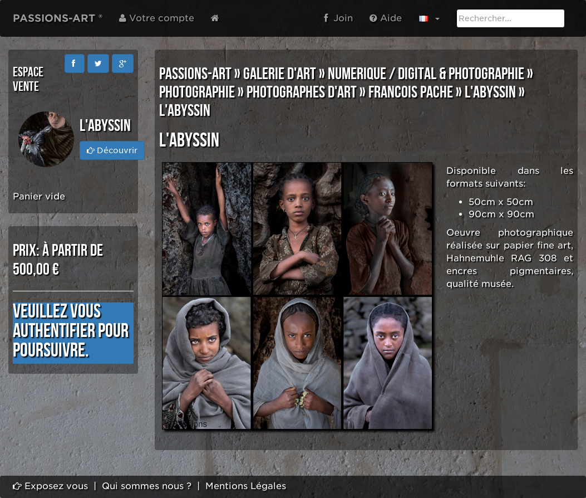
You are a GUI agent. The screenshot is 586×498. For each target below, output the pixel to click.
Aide (386, 18)
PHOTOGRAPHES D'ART (302, 92)
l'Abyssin (490, 92)
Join (338, 18)
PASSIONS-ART (195, 74)
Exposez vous (50, 486)
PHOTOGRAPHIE (197, 92)
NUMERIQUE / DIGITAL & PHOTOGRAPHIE (426, 74)
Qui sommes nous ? (146, 486)
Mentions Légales (245, 486)
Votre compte (156, 18)
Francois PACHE (410, 92)
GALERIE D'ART (279, 74)
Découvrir (112, 150)
